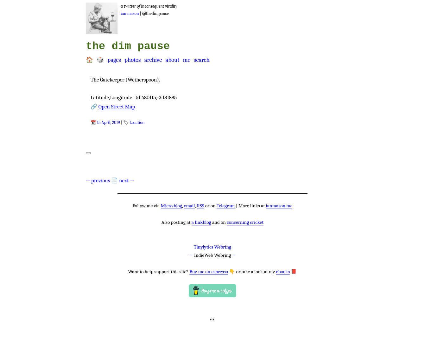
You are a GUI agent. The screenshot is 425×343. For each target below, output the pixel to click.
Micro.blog (171, 206)
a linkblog (201, 222)
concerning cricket (245, 222)
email (189, 206)
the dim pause (128, 46)
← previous (98, 181)
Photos (132, 59)
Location (137, 122)
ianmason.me (279, 206)
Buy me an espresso (208, 272)
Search (202, 59)
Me (186, 59)
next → (126, 181)
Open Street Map (116, 107)
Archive (153, 59)
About (172, 59)
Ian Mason (130, 13)
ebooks (283, 272)
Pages (114, 59)
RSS (200, 206)
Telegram (226, 206)
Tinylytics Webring (212, 247)
